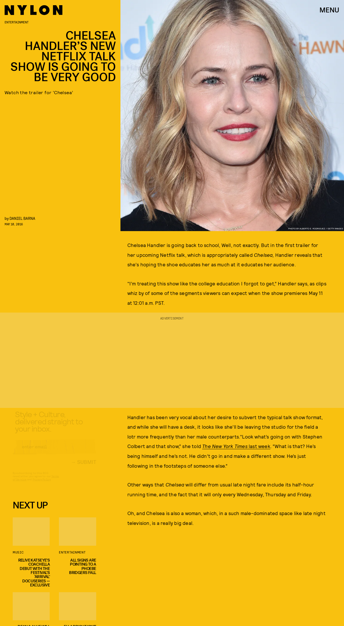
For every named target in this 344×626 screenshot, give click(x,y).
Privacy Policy (42, 484)
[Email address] (54, 452)
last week (236, 446)
